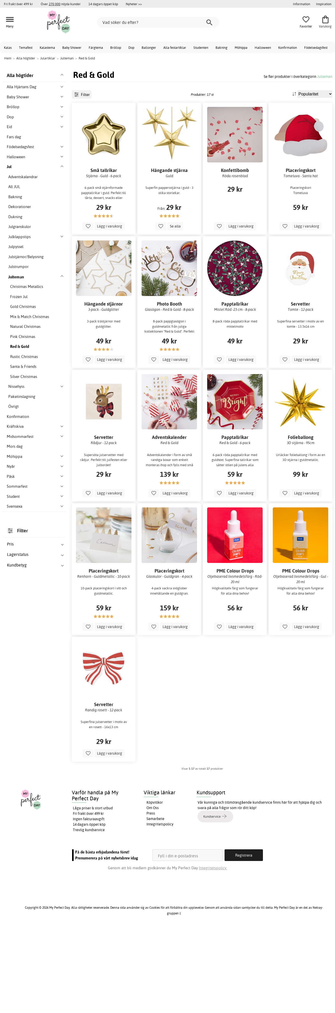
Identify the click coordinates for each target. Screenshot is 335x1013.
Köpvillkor (154, 886)
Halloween (263, 47)
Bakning (221, 47)
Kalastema (47, 47)
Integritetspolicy (159, 907)
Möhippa (241, 47)
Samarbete (155, 902)
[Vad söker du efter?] (158, 22)
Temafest (25, 47)
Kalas (8, 47)
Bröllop (115, 47)
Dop (131, 47)
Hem (7, 58)
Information (301, 4)
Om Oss (152, 891)
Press (150, 896)
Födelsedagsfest (315, 47)
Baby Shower (71, 47)
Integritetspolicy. (213, 951)
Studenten (200, 47)
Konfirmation (287, 47)
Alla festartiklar (174, 47)
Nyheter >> (134, 4)
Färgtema (96, 47)
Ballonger (149, 47)
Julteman (324, 76)
